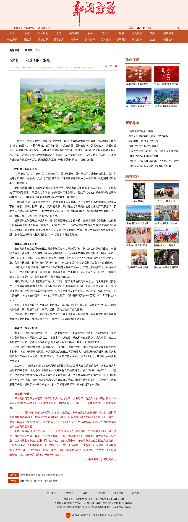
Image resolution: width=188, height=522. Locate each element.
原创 (121, 33)
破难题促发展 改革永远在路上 (141, 106)
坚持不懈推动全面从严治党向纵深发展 (149, 166)
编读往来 (137, 39)
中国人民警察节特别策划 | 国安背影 (148, 136)
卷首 (90, 33)
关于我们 (51, 493)
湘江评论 (168, 33)
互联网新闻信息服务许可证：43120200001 (75, 503)
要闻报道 (74, 33)
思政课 (27, 39)
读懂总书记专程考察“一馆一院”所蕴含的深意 (153, 151)
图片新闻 (43, 33)
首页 (11, 33)
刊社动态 (168, 39)
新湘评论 (14, 50)
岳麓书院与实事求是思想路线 (140, 84)
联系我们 (136, 493)
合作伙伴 (100, 493)
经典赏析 (106, 39)
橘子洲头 (121, 39)
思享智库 (59, 39)
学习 (58, 33)
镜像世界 (43, 39)
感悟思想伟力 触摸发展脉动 (143, 146)
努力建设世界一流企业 (166, 223)
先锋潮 (74, 39)
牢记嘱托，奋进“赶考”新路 (143, 141)
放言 (152, 39)
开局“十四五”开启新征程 (166, 84)
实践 (152, 33)
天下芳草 (90, 39)
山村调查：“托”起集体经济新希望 (39, 480)
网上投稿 (118, 493)
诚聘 (85, 493)
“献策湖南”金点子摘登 (140, 131)
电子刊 (106, 33)
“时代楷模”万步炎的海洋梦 (143, 156)
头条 (27, 33)
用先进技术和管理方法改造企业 (141, 223)
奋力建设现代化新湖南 (166, 106)
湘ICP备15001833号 (81, 515)
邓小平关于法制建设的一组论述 (141, 267)
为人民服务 (138, 201)
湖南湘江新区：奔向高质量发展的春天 (41, 474)
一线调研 (12, 39)
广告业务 (69, 493)
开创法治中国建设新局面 (166, 267)
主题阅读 (137, 33)
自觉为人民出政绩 (166, 201)
